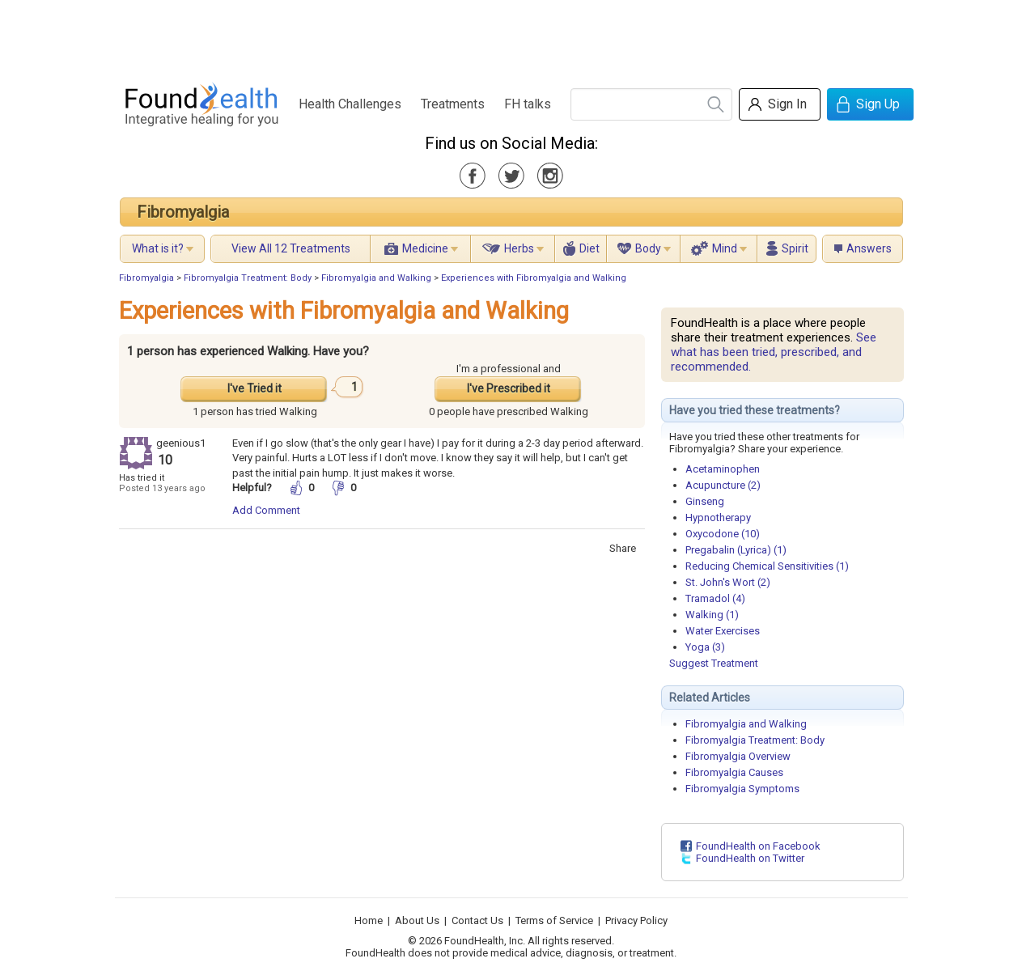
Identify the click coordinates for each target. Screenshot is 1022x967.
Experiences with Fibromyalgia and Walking (533, 278)
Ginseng (704, 501)
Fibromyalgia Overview (738, 756)
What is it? (158, 248)
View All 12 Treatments (290, 248)
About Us (417, 920)
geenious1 (181, 443)
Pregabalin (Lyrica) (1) (736, 550)
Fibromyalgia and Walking (376, 278)
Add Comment (266, 510)
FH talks (527, 104)
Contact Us (477, 920)
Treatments (453, 104)
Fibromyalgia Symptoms (742, 789)
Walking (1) (712, 615)
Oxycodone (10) (722, 534)
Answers (869, 248)
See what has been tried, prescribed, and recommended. (773, 352)
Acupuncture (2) (723, 485)
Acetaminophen (722, 469)
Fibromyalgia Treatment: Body (248, 278)
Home (368, 920)
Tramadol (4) (715, 598)
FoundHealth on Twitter (750, 858)
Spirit (795, 248)
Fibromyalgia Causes (734, 772)
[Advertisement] (510, 36)
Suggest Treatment (713, 663)
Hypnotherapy (718, 517)
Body (648, 248)
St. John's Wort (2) (727, 582)
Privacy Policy (636, 920)
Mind (724, 248)
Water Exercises (722, 631)
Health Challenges (350, 104)
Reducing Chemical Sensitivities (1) (767, 566)
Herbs (519, 248)
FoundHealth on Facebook (758, 846)
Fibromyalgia (183, 212)
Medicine (425, 248)
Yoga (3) (705, 647)
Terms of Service (554, 920)
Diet (589, 248)
